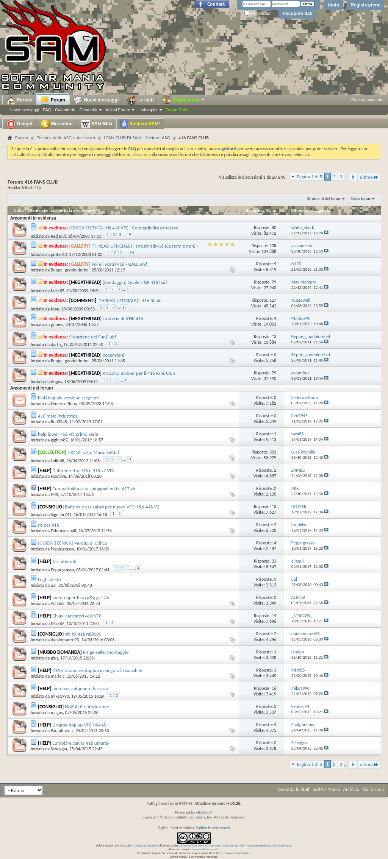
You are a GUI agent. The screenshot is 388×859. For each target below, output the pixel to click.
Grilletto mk (64, 561)
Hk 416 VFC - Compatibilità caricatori (142, 228)
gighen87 (59, 440)
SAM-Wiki (97, 124)
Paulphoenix (62, 730)
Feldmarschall (63, 530)
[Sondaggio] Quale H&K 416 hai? (135, 282)
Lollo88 (57, 460)
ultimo (369, 177)
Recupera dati (297, 13)
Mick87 (57, 290)
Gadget (19, 124)
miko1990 (60, 696)
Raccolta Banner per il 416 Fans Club (139, 373)
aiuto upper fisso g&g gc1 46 (80, 597)
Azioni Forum (118, 110)
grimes (57, 324)
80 (274, 227)
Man (55, 309)
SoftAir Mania (326, 789)
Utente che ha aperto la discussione (61, 210)
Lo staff (140, 100)
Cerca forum (360, 198)
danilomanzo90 (65, 639)
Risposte (254, 210)
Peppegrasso (62, 549)
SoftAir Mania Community (141, 845)
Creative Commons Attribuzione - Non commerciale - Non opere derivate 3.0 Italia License (236, 845)
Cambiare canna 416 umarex (80, 743)
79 (274, 282)
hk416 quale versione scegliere (68, 398)
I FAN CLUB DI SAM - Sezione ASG (137, 137)
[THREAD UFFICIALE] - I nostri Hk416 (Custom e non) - (144, 246)
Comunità (88, 110)
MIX (54, 494)
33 (274, 561)
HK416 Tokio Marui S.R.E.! (93, 452)
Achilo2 (57, 603)
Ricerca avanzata (367, 99)
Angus (56, 381)
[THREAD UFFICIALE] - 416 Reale (129, 300)
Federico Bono (64, 403)
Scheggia (59, 748)
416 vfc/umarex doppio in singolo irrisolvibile (97, 670)
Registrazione (365, 5)
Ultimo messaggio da (313, 210)
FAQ (47, 110)
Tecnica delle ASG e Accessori (66, 137)
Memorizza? (257, 13)
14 (274, 615)
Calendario (65, 110)
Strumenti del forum (324, 198)
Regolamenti (183, 100)
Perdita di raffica (91, 543)
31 (129, 459)
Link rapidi (147, 110)
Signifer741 (61, 514)
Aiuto (334, 5)
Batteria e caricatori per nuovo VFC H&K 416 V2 (112, 507)
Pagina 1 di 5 (309, 176)
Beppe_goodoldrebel (70, 270)
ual (53, 585)
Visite (271, 210)
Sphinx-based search (213, 827)
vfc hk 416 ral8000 (83, 634)
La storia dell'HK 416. (123, 318)
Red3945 (59, 421)
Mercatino (57, 124)
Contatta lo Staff (294, 789)
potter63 (59, 254)
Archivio (351, 789)
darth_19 (59, 344)
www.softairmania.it (205, 849)
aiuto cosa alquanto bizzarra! (81, 688)
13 (124, 307)
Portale (19, 100)
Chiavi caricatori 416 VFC (77, 616)
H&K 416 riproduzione (87, 706)
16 (274, 688)
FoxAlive (58, 476)
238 (272, 245)
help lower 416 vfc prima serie (68, 434)
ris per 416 (48, 525)
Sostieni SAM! (140, 124)
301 (272, 452)
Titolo (18, 210)
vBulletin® (204, 812)
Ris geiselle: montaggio (106, 652)
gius (54, 658)
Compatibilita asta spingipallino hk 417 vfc (94, 488)
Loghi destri (49, 579)
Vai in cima (373, 789)
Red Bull (58, 236)
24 (132, 252)
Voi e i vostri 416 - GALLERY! (119, 264)
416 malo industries (57, 416)
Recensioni (113, 355)
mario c (57, 676)
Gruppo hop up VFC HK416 (79, 725)
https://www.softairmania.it (233, 853)
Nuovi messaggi (24, 110)
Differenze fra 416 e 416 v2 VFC (83, 470)
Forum (53, 100)
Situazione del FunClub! (92, 337)
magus (57, 712)
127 (272, 300)
